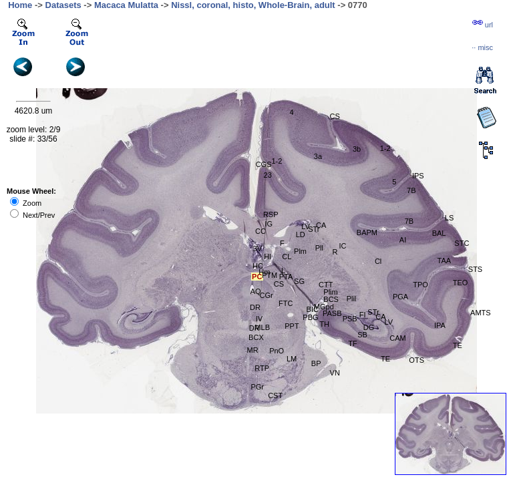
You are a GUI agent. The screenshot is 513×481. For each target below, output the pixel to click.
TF (352, 343)
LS (449, 218)
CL (286, 257)
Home (20, 5)
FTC (286, 303)
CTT (326, 285)
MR (252, 350)
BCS (331, 299)
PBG (310, 317)
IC (342, 246)
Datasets (63, 5)
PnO (276, 351)
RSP (271, 214)
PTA (286, 277)
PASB (332, 313)
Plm (300, 251)
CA (380, 317)
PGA (400, 297)
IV (259, 319)
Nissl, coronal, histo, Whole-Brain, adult (253, 5)
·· (482, 47)
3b (357, 149)
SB (362, 335)
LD (300, 234)
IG (269, 224)
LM (292, 359)
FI (362, 315)
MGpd (324, 307)
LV (388, 322)
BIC (313, 309)
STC (461, 243)
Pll (319, 248)
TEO (460, 283)
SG (299, 281)
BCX (256, 337)
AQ (255, 291)
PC (257, 277)
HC (257, 266)
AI (402, 240)
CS (279, 284)
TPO (420, 285)
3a (318, 156)
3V (257, 249)
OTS (416, 360)
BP (316, 363)
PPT (292, 326)
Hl (267, 257)
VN (335, 373)
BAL (439, 233)
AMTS (480, 313)
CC (260, 231)
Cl (378, 261)
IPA (440, 325)
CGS (264, 164)
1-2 (385, 148)
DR (255, 307)
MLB (262, 327)
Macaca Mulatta (126, 5)
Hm (264, 272)
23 (268, 175)
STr (313, 229)
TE (385, 359)
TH (324, 324)
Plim (330, 292)
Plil (352, 299)
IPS (418, 176)
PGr (257, 387)
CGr (266, 295)
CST (275, 395)
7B (409, 221)
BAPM (367, 232)
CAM (397, 338)
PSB (350, 319)
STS (475, 269)
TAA (445, 261)
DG (369, 327)
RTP (261, 368)
